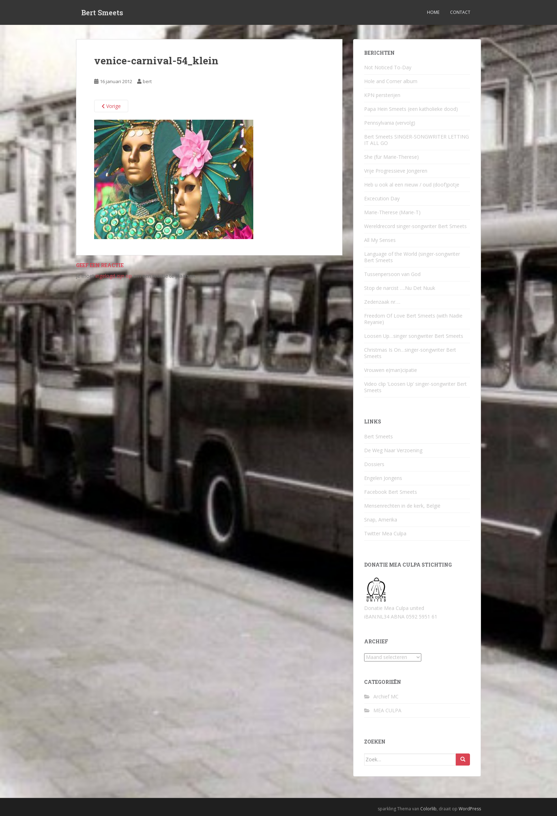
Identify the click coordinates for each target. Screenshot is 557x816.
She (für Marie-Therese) (391, 156)
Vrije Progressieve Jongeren (395, 170)
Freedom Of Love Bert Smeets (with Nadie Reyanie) (413, 318)
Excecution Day (382, 198)
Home (433, 12)
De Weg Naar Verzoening (393, 450)
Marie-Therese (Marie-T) (392, 212)
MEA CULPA (387, 710)
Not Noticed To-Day (387, 67)
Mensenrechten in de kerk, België (402, 505)
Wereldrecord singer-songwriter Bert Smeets (415, 226)
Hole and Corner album (390, 81)
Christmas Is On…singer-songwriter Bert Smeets (410, 353)
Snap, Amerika (380, 519)
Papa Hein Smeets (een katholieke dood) (411, 109)
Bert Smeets (102, 12)
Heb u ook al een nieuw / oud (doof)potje (411, 184)
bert (147, 81)
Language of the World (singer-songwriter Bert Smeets (412, 257)
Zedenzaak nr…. (382, 301)
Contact (460, 12)
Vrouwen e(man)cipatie (390, 370)
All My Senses (380, 240)
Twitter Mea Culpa (385, 533)
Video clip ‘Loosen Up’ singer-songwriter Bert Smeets (415, 387)
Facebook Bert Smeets (390, 491)
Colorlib (428, 809)
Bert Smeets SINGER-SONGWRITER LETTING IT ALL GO (416, 139)
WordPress (470, 809)
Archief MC (386, 696)
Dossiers (374, 464)
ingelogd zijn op (114, 275)
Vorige (111, 106)
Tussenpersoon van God (392, 274)
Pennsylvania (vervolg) (389, 122)
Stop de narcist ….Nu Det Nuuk (399, 288)
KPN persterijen (382, 95)
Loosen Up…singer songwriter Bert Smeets (413, 336)
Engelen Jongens (383, 478)
